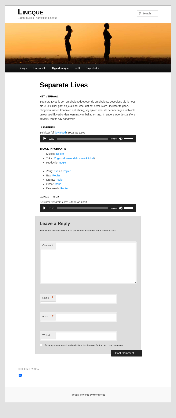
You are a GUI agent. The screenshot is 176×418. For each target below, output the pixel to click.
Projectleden (93, 68)
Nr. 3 (77, 68)
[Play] (45, 143)
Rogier (62, 158)
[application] (88, 142)
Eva (57, 177)
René (59, 191)
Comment (47, 254)
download (62, 136)
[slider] (82, 143)
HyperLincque (61, 68)
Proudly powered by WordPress (88, 404)
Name (48, 307)
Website (46, 344)
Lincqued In (40, 68)
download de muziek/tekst (81, 163)
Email (48, 326)
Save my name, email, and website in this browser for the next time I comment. (84, 354)
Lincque (30, 12)
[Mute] (121, 143)
